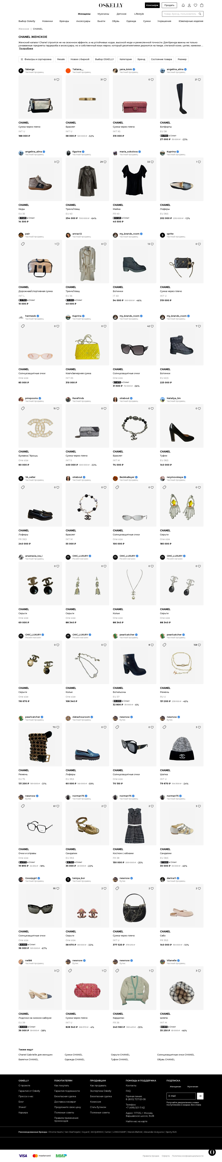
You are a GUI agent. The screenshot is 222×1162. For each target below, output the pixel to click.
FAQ (128, 1091)
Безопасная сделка (65, 1096)
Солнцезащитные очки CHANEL (175, 1054)
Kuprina (171, 151)
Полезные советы (64, 1112)
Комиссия (95, 1101)
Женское (23, 28)
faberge (29, 69)
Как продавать (98, 1085)
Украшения (164, 21)
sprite (170, 234)
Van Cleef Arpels (72, 1132)
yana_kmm (126, 69)
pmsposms (31, 398)
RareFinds (78, 398)
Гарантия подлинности (67, 1091)
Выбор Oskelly (26, 21)
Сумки (147, 21)
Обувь (115, 21)
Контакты (131, 1085)
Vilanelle (172, 960)
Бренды (64, 21)
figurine (76, 151)
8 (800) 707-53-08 (136, 1099)
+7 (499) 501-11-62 (135, 1107)
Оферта (166, 1156)
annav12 (77, 234)
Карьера (23, 1112)
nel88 (28, 960)
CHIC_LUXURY (80, 556)
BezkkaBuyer (127, 477)
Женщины (84, 14)
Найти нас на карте (136, 1121)
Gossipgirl (31, 878)
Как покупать (61, 1085)
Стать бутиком (98, 1107)
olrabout (124, 398)
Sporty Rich (171, 1132)
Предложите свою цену (67, 1107)
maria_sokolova (129, 151)
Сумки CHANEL (73, 1054)
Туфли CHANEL (119, 1059)
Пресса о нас (25, 1096)
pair (27, 234)
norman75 (78, 796)
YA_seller (30, 477)
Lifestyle (139, 14)
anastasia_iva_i (33, 556)
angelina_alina (175, 69)
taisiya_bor (78, 878)
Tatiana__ (77, 69)
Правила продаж (151, 1156)
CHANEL (23, 122)
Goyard (85, 1132)
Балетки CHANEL (28, 1059)
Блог (21, 1101)
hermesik (30, 316)
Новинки (47, 21)
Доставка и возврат (65, 1101)
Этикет (22, 1107)
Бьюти (101, 21)
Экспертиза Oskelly (100, 1091)
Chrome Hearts (55, 1132)
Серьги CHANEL (120, 1054)
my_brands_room (129, 234)
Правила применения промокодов (66, 1119)
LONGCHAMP (119, 1132)
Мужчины (103, 14)
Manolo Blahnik (135, 1132)
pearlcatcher (127, 634)
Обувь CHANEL (166, 1059)
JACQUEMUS (97, 1132)
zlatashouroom (81, 717)
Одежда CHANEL (75, 1059)
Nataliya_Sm (174, 398)
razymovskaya (175, 477)
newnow (125, 717)
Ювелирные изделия (191, 21)
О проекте (24, 1085)
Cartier (108, 1132)
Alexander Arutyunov (154, 1132)
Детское (121, 14)
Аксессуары (83, 21)
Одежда (131, 21)
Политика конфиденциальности (188, 1156)
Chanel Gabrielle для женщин (35, 1054)
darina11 (171, 878)
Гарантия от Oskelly (29, 1091)
